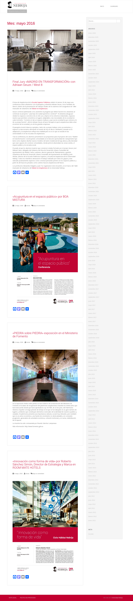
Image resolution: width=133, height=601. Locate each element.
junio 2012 (91, 500)
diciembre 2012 (93, 480)
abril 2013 (91, 463)
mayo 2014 (91, 415)
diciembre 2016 (93, 325)
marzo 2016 (92, 354)
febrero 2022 (92, 151)
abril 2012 (91, 508)
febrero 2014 (92, 427)
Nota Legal (13, 598)
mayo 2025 (91, 53)
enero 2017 (92, 321)
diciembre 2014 (93, 398)
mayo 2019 (91, 228)
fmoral (28, 91)
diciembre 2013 (93, 435)
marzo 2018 (92, 273)
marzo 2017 (92, 313)
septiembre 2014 (93, 411)
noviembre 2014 (93, 403)
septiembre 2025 (93, 49)
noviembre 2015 (93, 366)
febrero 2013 (92, 472)
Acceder (91, 534)
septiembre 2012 (93, 492)
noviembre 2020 (93, 191)
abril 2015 (91, 386)
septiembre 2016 (93, 338)
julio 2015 (91, 374)
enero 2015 (92, 394)
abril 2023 (91, 126)
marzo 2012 (92, 512)
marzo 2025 (92, 61)
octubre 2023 (92, 114)
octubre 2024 (92, 78)
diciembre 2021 (93, 159)
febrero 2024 (92, 98)
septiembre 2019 (93, 224)
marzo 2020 (92, 204)
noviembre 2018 (93, 248)
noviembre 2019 (93, 216)
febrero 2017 (92, 317)
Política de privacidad (28, 598)
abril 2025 (91, 57)
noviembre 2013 (93, 439)
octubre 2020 (92, 195)
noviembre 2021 (93, 163)
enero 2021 (92, 183)
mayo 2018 (91, 264)
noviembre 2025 (93, 41)
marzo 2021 (92, 175)
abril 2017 (91, 309)
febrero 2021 (92, 179)
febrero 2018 (92, 277)
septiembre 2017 (93, 297)
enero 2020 (92, 212)
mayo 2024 (91, 86)
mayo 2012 (91, 504)
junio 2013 (91, 455)
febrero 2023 (92, 130)
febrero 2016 (92, 358)
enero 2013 (92, 476)
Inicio (102, 6)
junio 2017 (91, 301)
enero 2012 (92, 520)
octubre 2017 (92, 293)
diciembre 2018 (93, 244)
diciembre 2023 (93, 106)
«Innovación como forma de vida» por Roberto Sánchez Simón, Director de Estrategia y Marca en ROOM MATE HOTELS (44, 464)
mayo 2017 (91, 305)
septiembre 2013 (93, 447)
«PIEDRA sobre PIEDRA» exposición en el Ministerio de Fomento (45, 334)
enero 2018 (92, 281)
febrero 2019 (92, 240)
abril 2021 (91, 171)
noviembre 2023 (93, 110)
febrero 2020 (92, 208)
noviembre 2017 (93, 289)
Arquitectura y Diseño (17, 11)
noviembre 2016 (93, 329)
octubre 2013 (92, 443)
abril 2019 (91, 232)
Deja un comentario (39, 91)
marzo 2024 (92, 94)
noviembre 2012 (93, 484)
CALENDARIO (114, 6)
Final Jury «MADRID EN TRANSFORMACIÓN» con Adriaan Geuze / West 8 (44, 83)
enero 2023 (92, 134)
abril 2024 (91, 90)
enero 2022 (92, 155)
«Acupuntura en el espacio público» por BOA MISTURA (40, 198)
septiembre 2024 (93, 82)
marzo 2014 (92, 423)
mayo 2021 (91, 167)
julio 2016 (91, 342)
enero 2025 (92, 70)
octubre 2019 (92, 220)
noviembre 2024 (93, 74)
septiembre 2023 (93, 118)
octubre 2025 (92, 45)
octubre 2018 (92, 252)
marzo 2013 (92, 468)
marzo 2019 (92, 236)
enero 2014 (92, 431)
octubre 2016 (92, 334)
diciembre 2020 (93, 187)
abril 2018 (91, 269)
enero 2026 (92, 33)
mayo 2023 (91, 122)
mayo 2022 (91, 143)
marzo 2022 (92, 147)
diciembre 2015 (93, 362)
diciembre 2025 (93, 37)
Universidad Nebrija (117, 598)
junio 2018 (91, 260)
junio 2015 (91, 378)
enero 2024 (92, 102)
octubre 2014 (92, 407)
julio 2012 (91, 496)
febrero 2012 (92, 516)
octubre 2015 (92, 370)
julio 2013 (91, 451)
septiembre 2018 (93, 256)
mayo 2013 (91, 459)
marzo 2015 (92, 390)
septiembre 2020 (93, 199)
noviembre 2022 (93, 139)
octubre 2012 (92, 488)
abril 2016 (91, 350)
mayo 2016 (91, 346)
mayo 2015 (91, 382)
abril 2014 (91, 419)
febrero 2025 (92, 65)
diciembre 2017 (93, 285)
